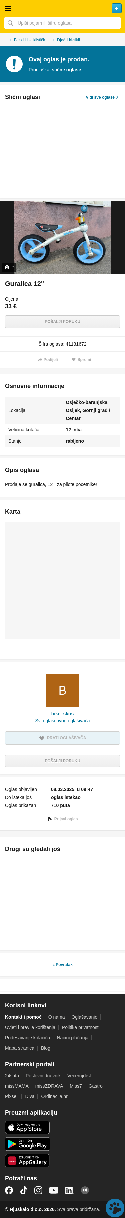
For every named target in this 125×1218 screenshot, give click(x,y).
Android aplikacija (27, 1144)
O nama (56, 1017)
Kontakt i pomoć (23, 1017)
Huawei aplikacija (27, 1160)
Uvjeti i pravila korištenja (30, 1027)
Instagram (38, 1190)
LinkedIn (69, 1190)
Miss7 (76, 1086)
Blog (45, 1048)
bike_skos (62, 713)
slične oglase (66, 69)
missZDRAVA (49, 1086)
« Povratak (62, 964)
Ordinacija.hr (54, 1096)
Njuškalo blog (85, 1190)
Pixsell (11, 1096)
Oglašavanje (84, 1017)
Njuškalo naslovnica (62, 8)
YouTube (53, 1190)
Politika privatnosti (81, 1027)
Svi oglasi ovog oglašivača (62, 720)
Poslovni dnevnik (43, 1075)
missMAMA (17, 1086)
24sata (12, 1075)
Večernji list (79, 1075)
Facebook (9, 1190)
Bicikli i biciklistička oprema (35, 40)
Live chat (115, 1208)
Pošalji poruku (62, 321)
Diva (29, 1096)
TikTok (24, 1190)
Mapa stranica (19, 1048)
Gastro (96, 1086)
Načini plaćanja (72, 1037)
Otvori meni (8, 8)
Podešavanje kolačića (27, 1037)
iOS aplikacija (27, 1127)
